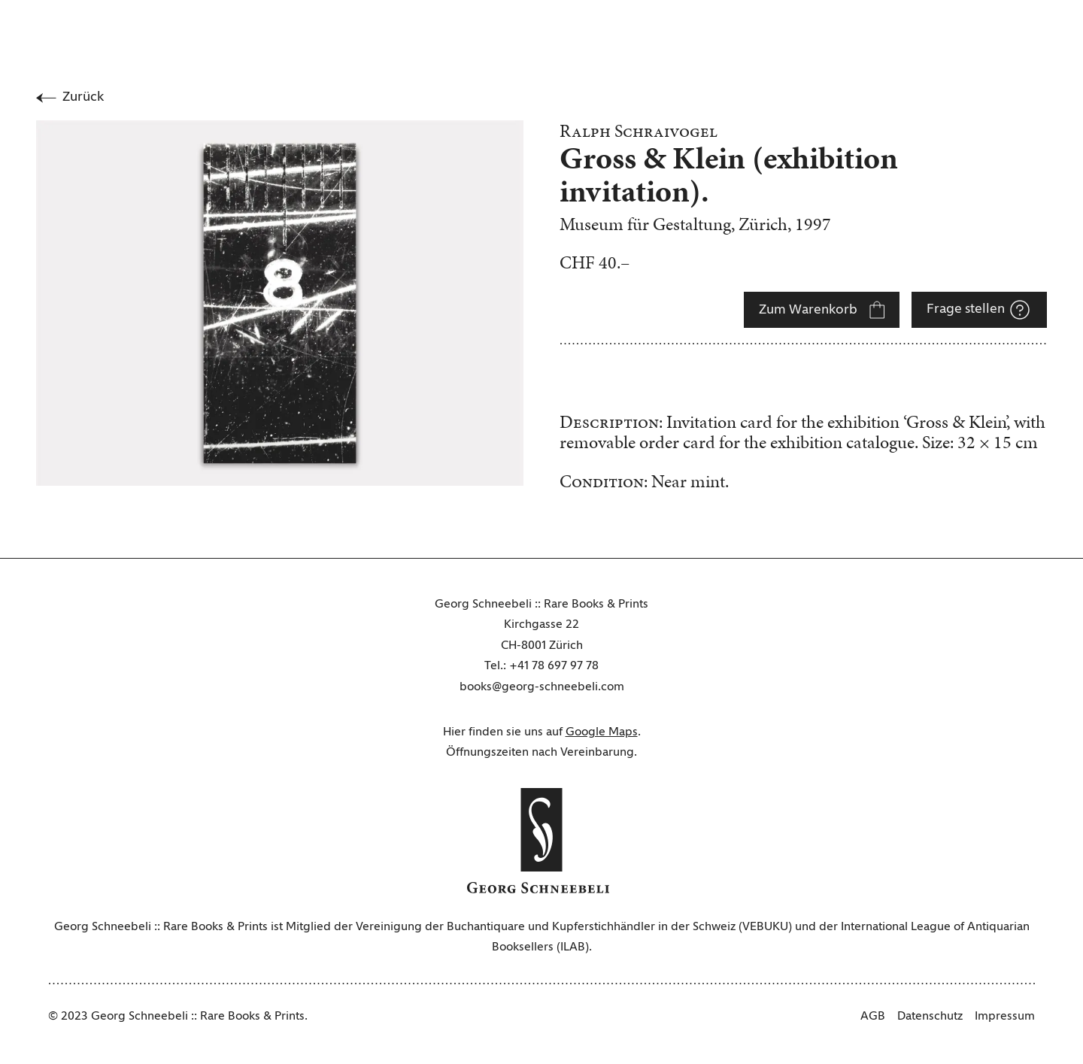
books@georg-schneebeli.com (542, 687)
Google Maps (602, 732)
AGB (872, 1017)
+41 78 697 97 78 (554, 666)
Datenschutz (930, 1017)
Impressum (1005, 1017)
